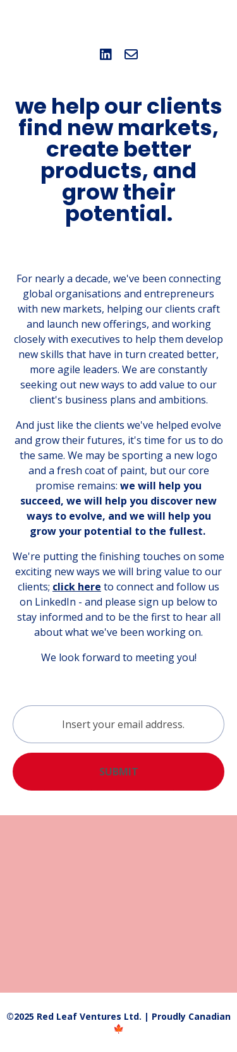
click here (76, 587)
